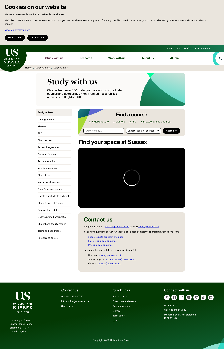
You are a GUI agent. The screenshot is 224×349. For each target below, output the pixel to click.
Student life (44, 175)
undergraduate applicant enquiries (105, 237)
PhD (40, 133)
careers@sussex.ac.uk (109, 263)
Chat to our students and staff (53, 196)
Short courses (45, 140)
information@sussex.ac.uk (75, 301)
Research (86, 58)
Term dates (119, 315)
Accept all (37, 37)
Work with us (117, 58)
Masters (42, 126)
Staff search (67, 306)
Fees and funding (47, 154)
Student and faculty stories (52, 223)
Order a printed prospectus (52, 216)
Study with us (54, 58)
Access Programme (48, 147)
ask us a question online (117, 226)
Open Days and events (50, 189)
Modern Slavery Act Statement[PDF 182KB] (180, 316)
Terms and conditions (49, 230)
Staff (186, 48)
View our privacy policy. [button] (17, 30)
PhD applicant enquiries (100, 245)
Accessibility (173, 48)
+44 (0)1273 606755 (72, 296)
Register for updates (48, 210)
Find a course (120, 296)
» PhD (132, 121)
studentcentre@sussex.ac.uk (121, 259)
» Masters (119, 121)
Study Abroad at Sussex (50, 203)
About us (148, 58)
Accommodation (46, 161)
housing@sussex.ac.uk (109, 255)
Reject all (15, 37)
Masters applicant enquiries (102, 241)
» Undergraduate (99, 121)
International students (49, 182)
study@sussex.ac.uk (148, 226)
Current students (201, 48)
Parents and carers (48, 237)
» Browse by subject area (156, 121)
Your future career (47, 168)
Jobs (115, 320)
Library (116, 310)
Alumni (174, 58)
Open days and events (124, 301)
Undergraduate (46, 119)
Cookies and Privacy (175, 309)
